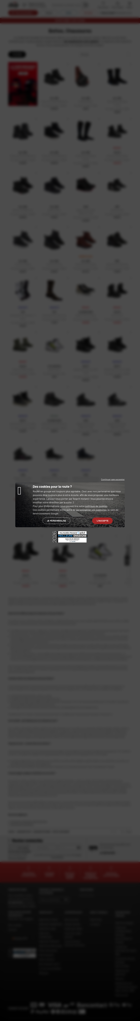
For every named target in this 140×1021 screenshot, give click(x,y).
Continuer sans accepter (113, 479)
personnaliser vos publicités (91, 509)
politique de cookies (96, 506)
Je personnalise (56, 520)
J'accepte (102, 520)
